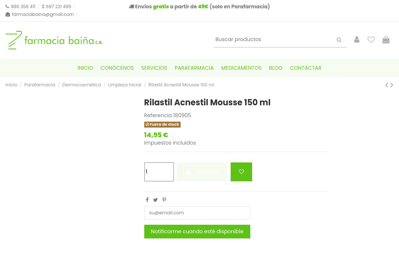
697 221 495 (58, 6)
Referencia (158, 115)
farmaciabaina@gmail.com (43, 14)
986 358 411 (23, 6)
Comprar (202, 171)
